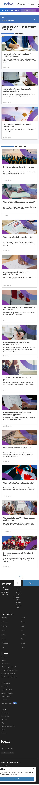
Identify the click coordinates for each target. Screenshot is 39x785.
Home (1, 14)
